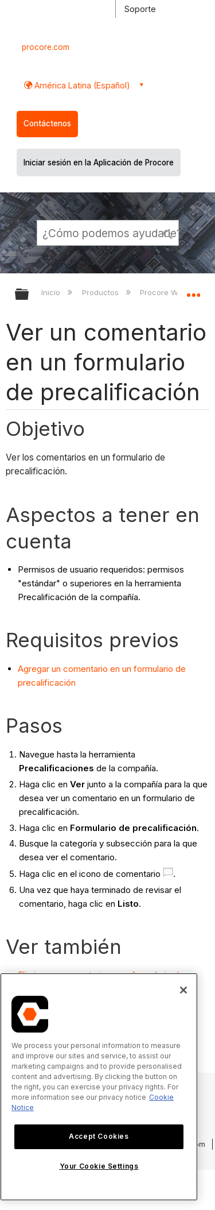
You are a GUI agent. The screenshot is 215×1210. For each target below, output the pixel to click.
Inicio (51, 292)
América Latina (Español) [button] (81, 85)
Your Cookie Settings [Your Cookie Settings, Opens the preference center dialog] (99, 1166)
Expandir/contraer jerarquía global (29, 295)
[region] (99, 1087)
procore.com (45, 47)
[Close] (183, 990)
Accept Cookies (98, 1136)
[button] (168, 232)
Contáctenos (47, 123)
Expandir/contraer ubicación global (193, 291)
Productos (101, 292)
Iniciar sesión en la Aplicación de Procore (99, 162)
